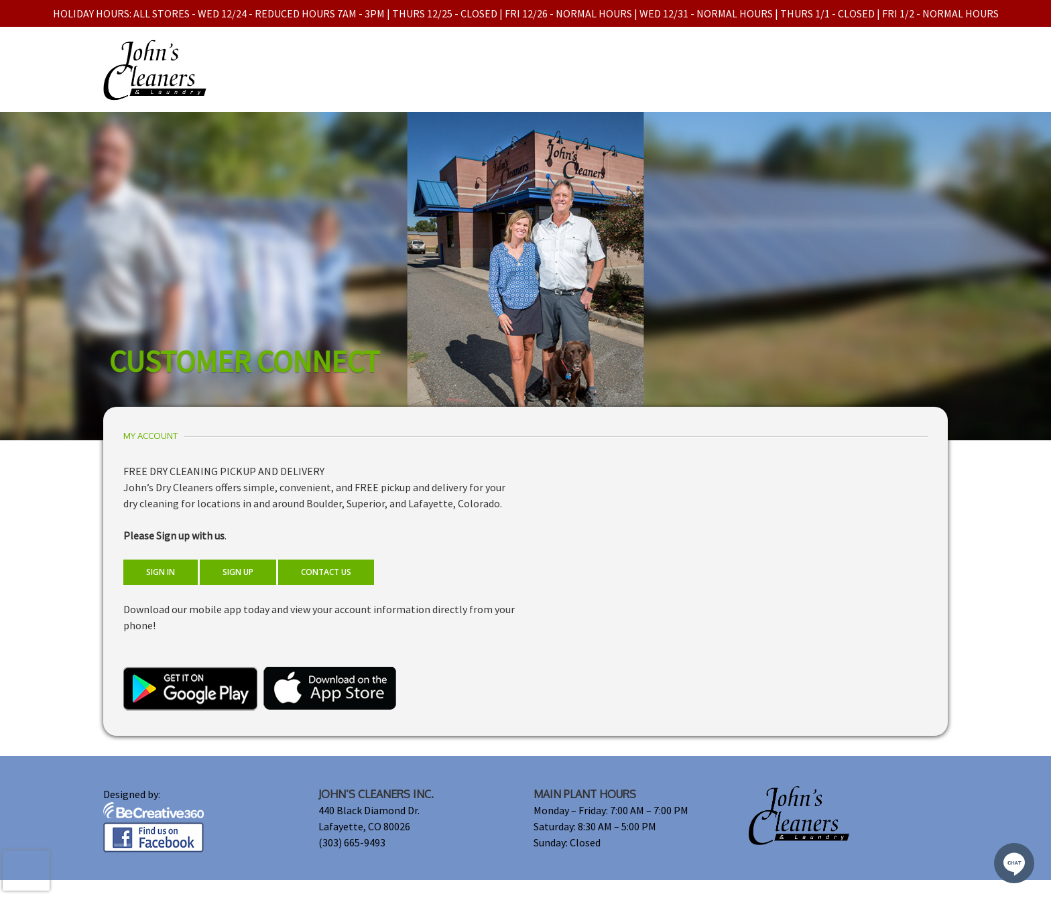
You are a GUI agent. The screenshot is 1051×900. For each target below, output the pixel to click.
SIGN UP (238, 572)
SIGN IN (160, 572)
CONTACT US (326, 572)
